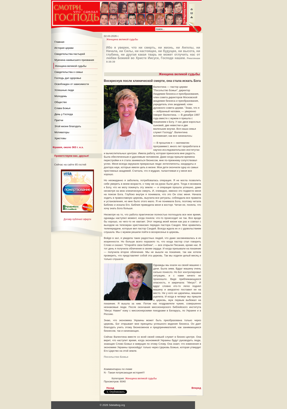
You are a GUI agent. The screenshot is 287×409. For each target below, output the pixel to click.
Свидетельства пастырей (69, 53)
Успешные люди (64, 90)
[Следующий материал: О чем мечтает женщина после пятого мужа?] (196, 387)
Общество (60, 102)
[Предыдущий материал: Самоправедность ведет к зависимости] (110, 387)
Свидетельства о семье (68, 72)
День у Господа (63, 114)
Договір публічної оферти (77, 219)
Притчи (58, 120)
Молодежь (60, 96)
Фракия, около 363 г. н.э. (68, 147)
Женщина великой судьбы (70, 66)
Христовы (60, 138)
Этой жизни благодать (67, 126)
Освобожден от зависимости (71, 84)
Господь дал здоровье (67, 78)
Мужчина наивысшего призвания (74, 60)
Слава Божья (62, 108)
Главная (59, 41)
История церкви (64, 47)
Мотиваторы (61, 132)
